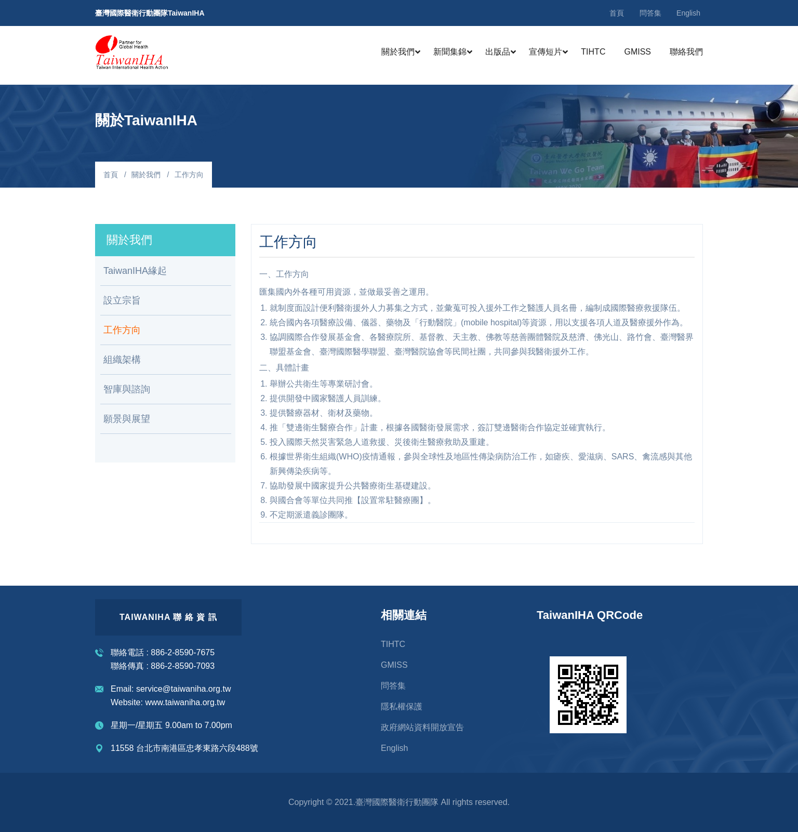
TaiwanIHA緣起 (135, 271)
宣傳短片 (545, 51)
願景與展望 (126, 419)
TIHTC (593, 51)
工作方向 (122, 330)
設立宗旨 (122, 300)
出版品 (497, 51)
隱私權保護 (401, 706)
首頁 (616, 13)
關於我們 (398, 51)
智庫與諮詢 (126, 389)
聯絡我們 (686, 51)
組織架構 (122, 359)
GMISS (637, 51)
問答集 (650, 13)
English (688, 13)
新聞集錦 (450, 51)
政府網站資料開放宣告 (422, 727)
